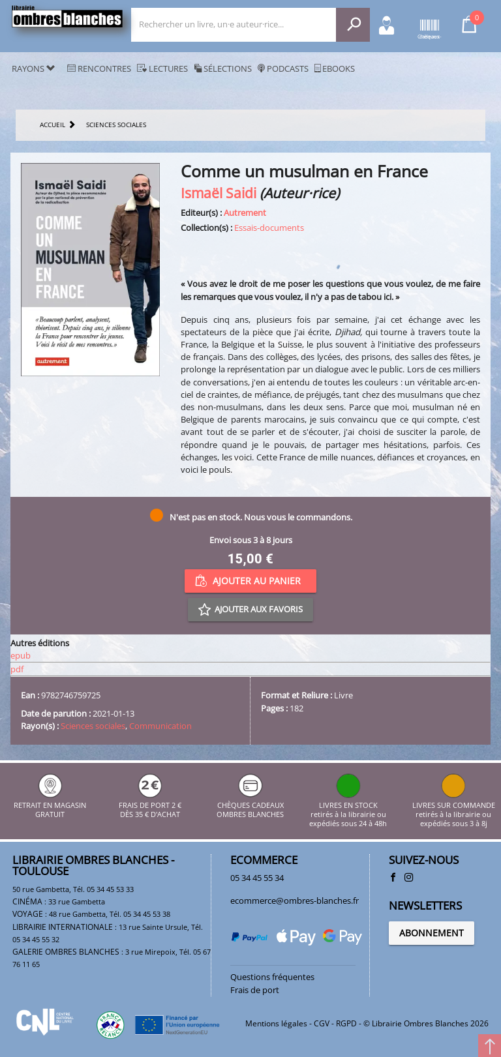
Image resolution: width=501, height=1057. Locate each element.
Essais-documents (269, 227)
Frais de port (254, 990)
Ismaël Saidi (218, 192)
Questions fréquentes (272, 977)
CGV (321, 1023)
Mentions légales (276, 1023)
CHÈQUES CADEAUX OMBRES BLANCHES (250, 805)
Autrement (245, 212)
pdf (16, 669)
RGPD (346, 1023)
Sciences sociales (93, 726)
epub (20, 655)
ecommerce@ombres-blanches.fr (294, 900)
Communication (160, 726)
